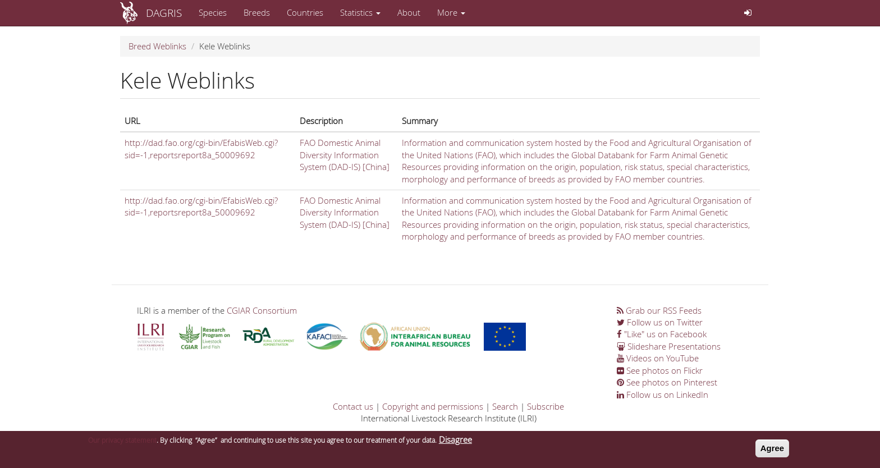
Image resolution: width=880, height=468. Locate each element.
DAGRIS (164, 13)
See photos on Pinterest (667, 382)
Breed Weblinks (157, 46)
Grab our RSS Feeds (659, 310)
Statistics (360, 12)
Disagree (455, 442)
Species (213, 12)
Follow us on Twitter (660, 322)
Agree (772, 451)
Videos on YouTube (658, 358)
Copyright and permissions (432, 406)
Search (505, 406)
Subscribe (545, 406)
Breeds (257, 12)
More (451, 12)
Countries (305, 12)
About (408, 12)
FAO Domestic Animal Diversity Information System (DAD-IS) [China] (344, 154)
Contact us (353, 406)
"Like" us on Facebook (662, 333)
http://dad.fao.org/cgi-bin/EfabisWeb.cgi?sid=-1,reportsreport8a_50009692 (201, 148)
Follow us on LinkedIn (662, 394)
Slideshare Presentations (669, 346)
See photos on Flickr (660, 370)
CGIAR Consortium (262, 310)
